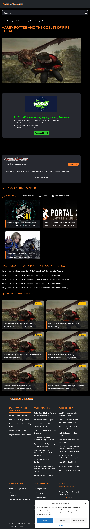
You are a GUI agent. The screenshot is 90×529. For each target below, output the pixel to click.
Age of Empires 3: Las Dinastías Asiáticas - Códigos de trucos (44, 452)
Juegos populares (40, 489)
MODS (43, 196)
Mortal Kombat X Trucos (18, 415)
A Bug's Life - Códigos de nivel (69, 466)
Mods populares (40, 497)
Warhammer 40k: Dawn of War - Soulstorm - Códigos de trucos (44, 468)
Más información (41, 177)
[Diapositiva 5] (73, 497)
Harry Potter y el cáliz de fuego (29, 21)
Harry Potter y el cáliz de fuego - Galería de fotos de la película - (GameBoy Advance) (33, 271)
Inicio (4, 21)
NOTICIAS (8, 196)
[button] (86, 503)
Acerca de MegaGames (17, 489)
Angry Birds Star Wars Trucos (20, 435)
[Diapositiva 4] (71, 497)
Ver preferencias (79, 521)
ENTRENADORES (26, 196)
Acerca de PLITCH (41, 133)
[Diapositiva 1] (66, 497)
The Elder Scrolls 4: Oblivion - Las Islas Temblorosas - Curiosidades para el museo (69, 448)
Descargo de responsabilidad (19, 499)
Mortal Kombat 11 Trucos (18, 430)
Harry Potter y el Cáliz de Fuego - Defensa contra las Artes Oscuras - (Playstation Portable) (35, 279)
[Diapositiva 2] (68, 497)
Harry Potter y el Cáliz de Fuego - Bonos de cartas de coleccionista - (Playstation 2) (32, 283)
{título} (61, 525)
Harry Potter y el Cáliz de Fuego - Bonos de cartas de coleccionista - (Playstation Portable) (35, 288)
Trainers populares (41, 493)
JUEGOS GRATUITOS (61, 196)
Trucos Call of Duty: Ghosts (19, 420)
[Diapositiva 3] (69, 497)
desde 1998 (73, 164)
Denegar (62, 521)
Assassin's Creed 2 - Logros (43, 420)
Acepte (44, 521)
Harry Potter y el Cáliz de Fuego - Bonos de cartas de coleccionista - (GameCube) (31, 275)
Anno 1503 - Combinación (68, 462)
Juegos (11, 21)
